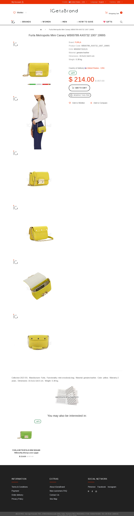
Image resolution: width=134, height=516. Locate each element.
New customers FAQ (58, 489)
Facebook (101, 485)
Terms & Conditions (20, 485)
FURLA (78, 40)
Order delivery (17, 493)
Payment (15, 489)
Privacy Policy (17, 497)
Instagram (112, 485)
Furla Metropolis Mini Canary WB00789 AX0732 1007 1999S (71, 27)
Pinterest (92, 485)
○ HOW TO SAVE (85, 20)
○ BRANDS (25, 20)
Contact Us (54, 493)
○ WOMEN (46, 20)
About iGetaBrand (57, 485)
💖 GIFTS (107, 20)
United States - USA (95, 66)
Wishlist (19, 12)
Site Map (53, 497)
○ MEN (64, 20)
